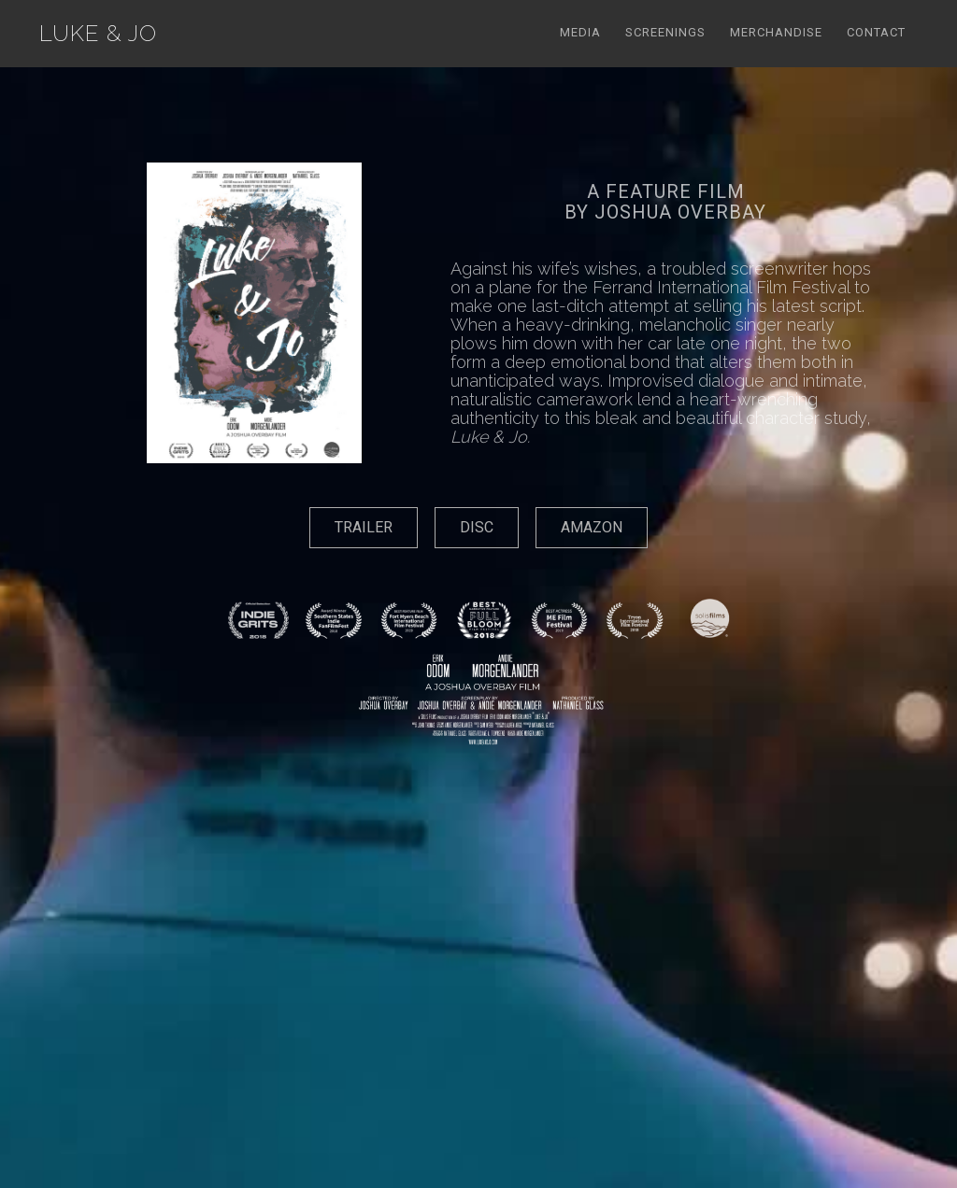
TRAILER (364, 527)
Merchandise (776, 32)
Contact (876, 32)
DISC (476, 527)
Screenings (665, 32)
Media (580, 32)
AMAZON (591, 527)
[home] (98, 33)
